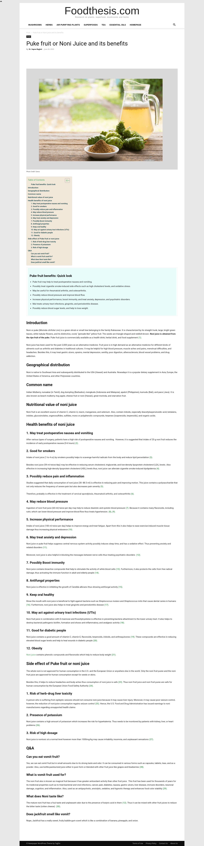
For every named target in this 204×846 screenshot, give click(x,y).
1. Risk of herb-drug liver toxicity (43, 242)
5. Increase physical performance (44, 215)
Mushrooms (35, 25)
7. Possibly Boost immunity (41, 221)
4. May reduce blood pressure (42, 212)
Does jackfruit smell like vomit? (43, 262)
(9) (113, 511)
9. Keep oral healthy (38, 227)
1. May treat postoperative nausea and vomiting (49, 204)
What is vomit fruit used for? (42, 256)
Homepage (135, 25)
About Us (174, 843)
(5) (101, 486)
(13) (118, 569)
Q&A (30, 250)
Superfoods (91, 25)
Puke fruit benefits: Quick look (43, 184)
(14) (97, 573)
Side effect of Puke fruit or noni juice (44, 238)
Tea (104, 25)
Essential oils (118, 25)
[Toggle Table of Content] (66, 180)
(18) (122, 622)
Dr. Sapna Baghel (35, 49)
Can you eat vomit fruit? (40, 254)
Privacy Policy (151, 843)
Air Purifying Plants (68, 25)
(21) (113, 654)
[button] (174, 25)
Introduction (33, 187)
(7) (127, 508)
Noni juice (31, 654)
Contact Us (163, 843)
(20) (95, 640)
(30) (58, 806)
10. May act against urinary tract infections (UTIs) (50, 230)
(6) (132, 494)
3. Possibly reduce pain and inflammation (47, 209)
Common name (34, 194)
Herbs (49, 25)
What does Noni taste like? (41, 259)
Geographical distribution (38, 191)
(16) (28, 605)
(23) (120, 682)
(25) (97, 703)
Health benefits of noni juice (40, 200)
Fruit (28, 32)
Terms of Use (138, 843)
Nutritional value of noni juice (40, 197)
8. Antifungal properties (40, 224)
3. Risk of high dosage (39, 248)
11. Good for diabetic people (42, 233)
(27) (151, 739)
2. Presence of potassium (41, 245)
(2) (76, 443)
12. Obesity (35, 235)
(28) (142, 767)
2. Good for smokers (39, 206)
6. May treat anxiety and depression (44, 218)
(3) (150, 457)
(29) (165, 788)
